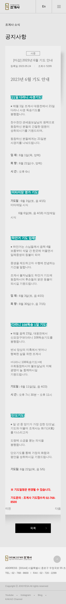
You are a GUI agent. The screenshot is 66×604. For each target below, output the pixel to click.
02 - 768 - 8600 (20, 572)
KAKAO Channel (13, 599)
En (44, 6)
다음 (58, 508)
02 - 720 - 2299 (48, 572)
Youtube (9, 595)
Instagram (26, 595)
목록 (33, 528)
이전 (8, 508)
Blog (40, 595)
